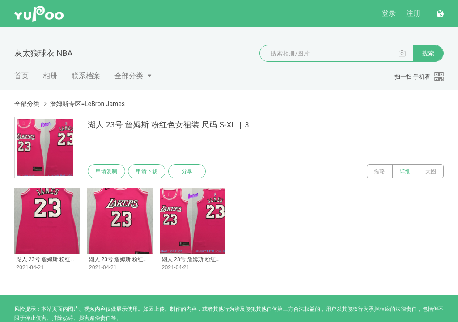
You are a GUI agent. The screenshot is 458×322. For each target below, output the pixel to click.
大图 (430, 171)
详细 (405, 171)
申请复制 (106, 171)
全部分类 (128, 76)
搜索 (428, 53)
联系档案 (86, 76)
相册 (50, 76)
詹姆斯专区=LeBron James (87, 103)
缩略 (379, 171)
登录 (389, 13)
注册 (413, 13)
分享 (187, 171)
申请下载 (146, 171)
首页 (21, 76)
